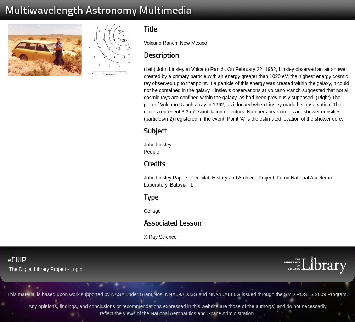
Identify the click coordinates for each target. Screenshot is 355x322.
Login (77, 269)
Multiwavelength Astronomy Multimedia (98, 11)
